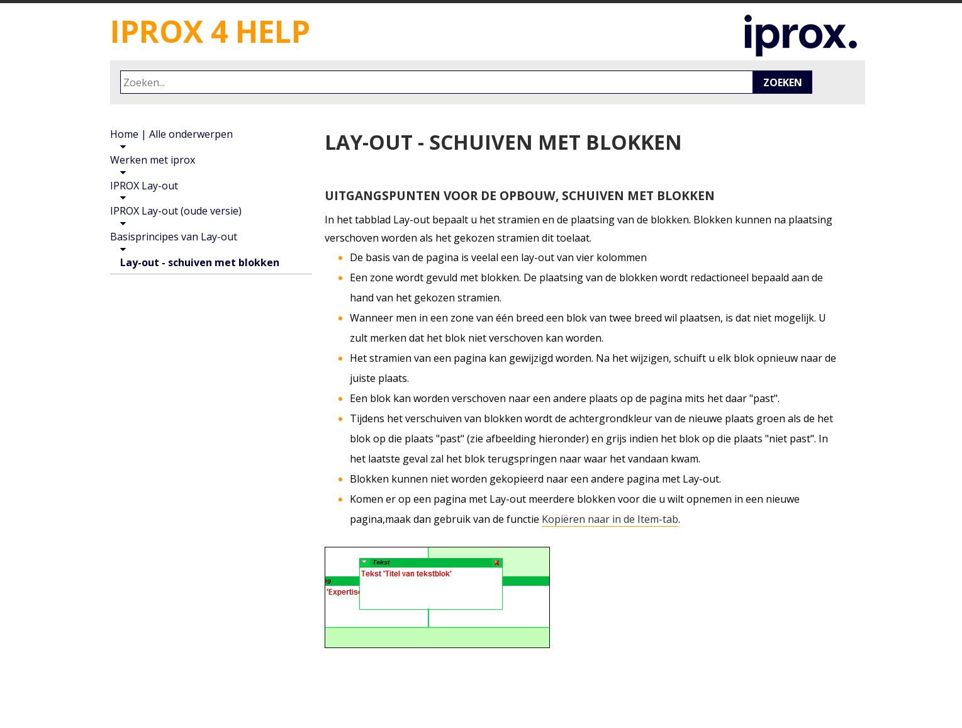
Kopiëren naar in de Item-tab (610, 519)
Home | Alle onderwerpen (171, 134)
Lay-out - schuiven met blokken (199, 262)
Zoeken (782, 82)
